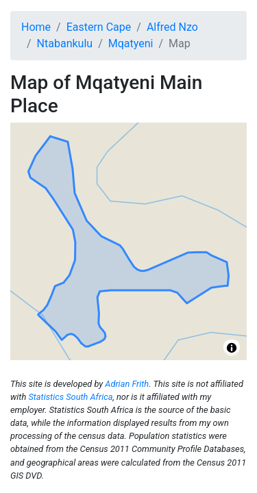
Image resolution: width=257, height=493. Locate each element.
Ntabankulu (65, 43)
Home (36, 27)
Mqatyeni (131, 43)
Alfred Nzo (172, 27)
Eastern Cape (99, 27)
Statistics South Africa (70, 397)
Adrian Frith (127, 384)
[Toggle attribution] (231, 348)
